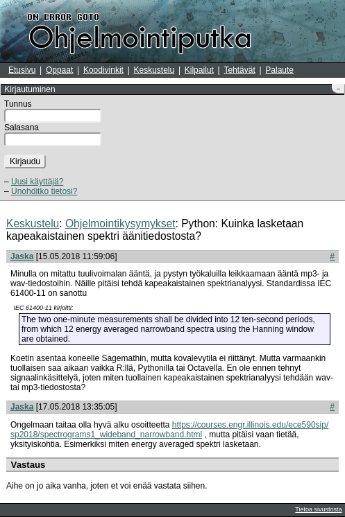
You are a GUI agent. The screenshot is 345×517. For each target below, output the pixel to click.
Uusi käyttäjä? (37, 181)
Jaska (21, 256)
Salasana (21, 127)
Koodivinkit (103, 70)
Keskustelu (154, 70)
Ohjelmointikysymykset (120, 223)
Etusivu (21, 70)
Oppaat (59, 70)
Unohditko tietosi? (44, 191)
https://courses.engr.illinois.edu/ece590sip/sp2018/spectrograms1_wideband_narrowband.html (169, 429)
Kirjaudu (25, 161)
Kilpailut (199, 70)
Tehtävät (239, 70)
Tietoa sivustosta (318, 509)
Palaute (279, 70)
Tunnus (18, 104)
